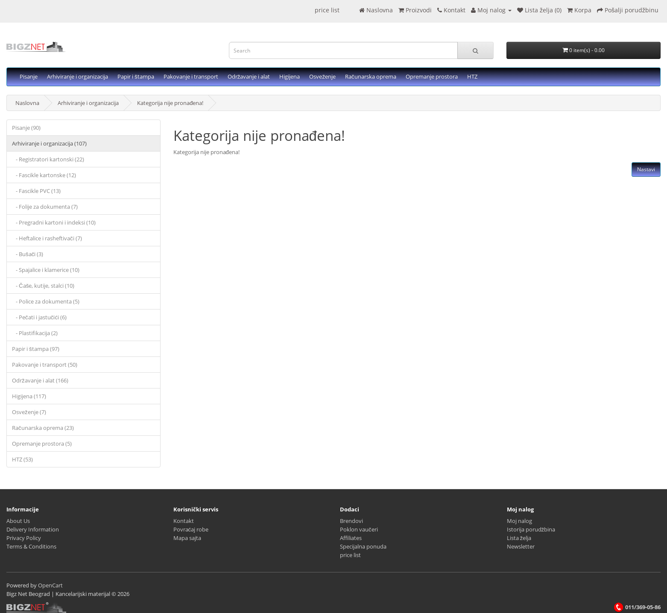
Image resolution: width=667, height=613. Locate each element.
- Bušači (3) (27, 254)
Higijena (289, 76)
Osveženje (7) (29, 412)
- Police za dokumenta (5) (45, 301)
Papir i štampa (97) (35, 349)
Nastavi (646, 169)
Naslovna (27, 103)
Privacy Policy (23, 538)
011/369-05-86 (637, 607)
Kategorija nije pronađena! (170, 103)
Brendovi (351, 521)
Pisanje (29, 76)
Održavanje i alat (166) (40, 380)
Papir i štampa (135, 76)
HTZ (472, 76)
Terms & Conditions (31, 546)
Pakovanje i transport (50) (44, 364)
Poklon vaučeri (359, 529)
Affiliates (351, 538)
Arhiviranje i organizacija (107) (49, 143)
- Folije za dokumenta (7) (45, 206)
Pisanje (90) (26, 127)
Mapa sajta (187, 538)
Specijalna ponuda (363, 546)
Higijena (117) (29, 396)
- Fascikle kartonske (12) (44, 175)
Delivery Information (32, 529)
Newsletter (521, 546)
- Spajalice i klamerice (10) (45, 270)
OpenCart (50, 585)
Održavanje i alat (249, 76)
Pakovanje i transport (191, 76)
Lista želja (519, 538)
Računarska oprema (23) (43, 428)
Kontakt (183, 521)
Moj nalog (519, 521)
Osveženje (322, 76)
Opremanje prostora (432, 76)
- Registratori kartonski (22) (48, 159)
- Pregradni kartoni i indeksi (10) (54, 222)
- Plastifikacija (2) (35, 333)
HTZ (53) (22, 459)
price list (327, 10)
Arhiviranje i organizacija (77, 76)
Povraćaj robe (191, 529)
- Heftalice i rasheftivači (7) (47, 238)
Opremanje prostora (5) (42, 443)
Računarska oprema (370, 76)
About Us (18, 521)
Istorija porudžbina (531, 529)
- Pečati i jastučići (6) (39, 317)
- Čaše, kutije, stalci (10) (43, 285)
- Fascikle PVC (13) (36, 191)
